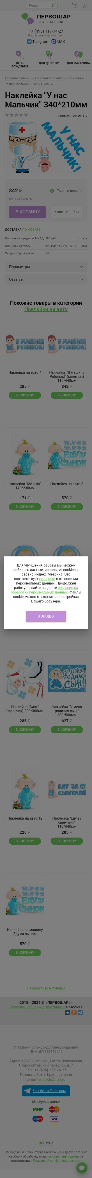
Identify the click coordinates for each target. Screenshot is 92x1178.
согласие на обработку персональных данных (44, 590)
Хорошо (46, 616)
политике (47, 579)
